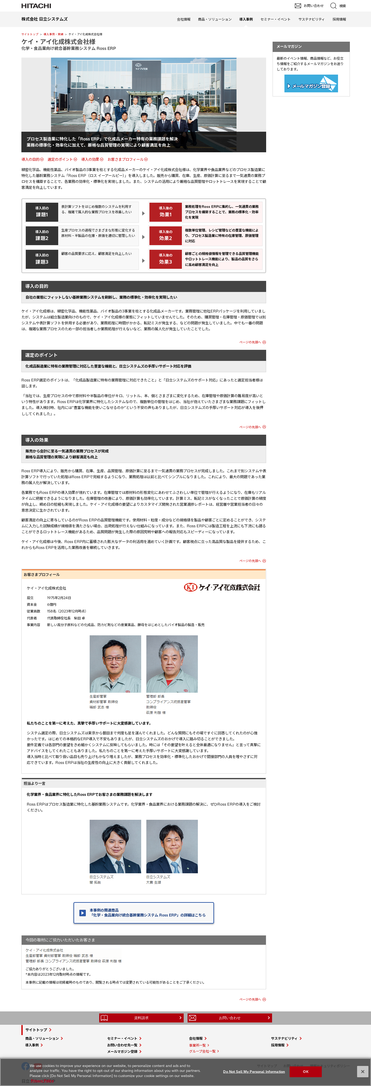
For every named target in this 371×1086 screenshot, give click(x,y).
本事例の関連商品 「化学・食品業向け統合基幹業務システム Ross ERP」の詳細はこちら (148, 913)
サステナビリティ (311, 19)
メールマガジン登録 (122, 1051)
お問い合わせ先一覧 (122, 1045)
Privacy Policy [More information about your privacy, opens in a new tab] (42, 1081)
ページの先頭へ (250, 342)
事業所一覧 (197, 1045)
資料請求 (141, 1018)
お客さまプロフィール (125, 159)
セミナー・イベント (275, 19)
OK (305, 1072)
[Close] (362, 1071)
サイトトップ (29, 34)
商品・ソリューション (215, 19)
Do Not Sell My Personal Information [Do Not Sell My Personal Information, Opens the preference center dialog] (254, 1072)
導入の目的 (30, 159)
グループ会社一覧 (202, 1051)
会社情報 (183, 19)
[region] (185, 1072)
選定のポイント (60, 159)
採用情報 (339, 19)
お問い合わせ (230, 1018)
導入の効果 (90, 159)
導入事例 (32, 1045)
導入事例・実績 (53, 34)
